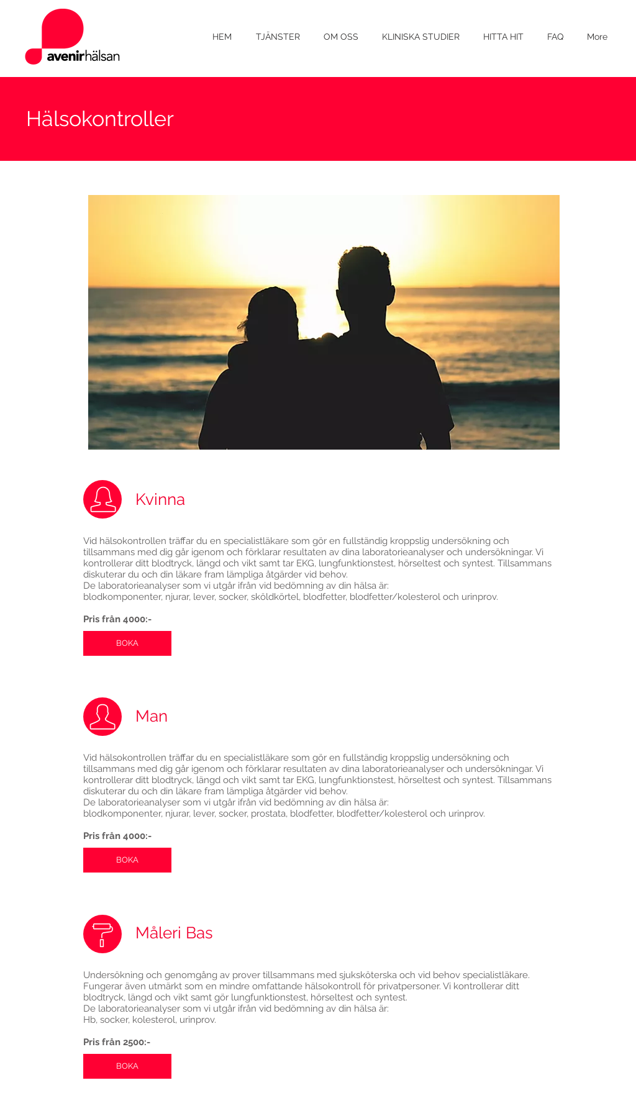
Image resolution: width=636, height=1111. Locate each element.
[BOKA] (127, 643)
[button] (277, 36)
